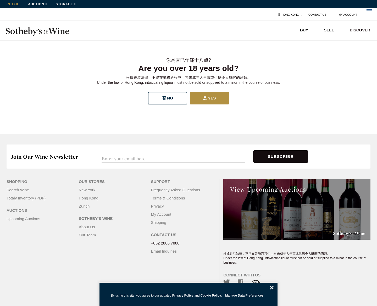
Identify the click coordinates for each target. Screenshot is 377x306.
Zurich (84, 206)
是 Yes (209, 98)
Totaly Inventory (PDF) (26, 198)
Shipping (158, 222)
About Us (87, 227)
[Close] (271, 287)
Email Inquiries (164, 251)
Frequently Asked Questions (175, 190)
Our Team (87, 235)
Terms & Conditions (168, 198)
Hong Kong (88, 198)
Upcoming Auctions (23, 218)
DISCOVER (360, 30)
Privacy (157, 206)
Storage (64, 4)
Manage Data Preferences (244, 295)
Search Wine (18, 190)
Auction (36, 4)
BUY (304, 30)
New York (87, 190)
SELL (329, 30)
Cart (366, 15)
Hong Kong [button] (288, 14)
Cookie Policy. (211, 295)
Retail (13, 4)
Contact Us (317, 14)
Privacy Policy (182, 295)
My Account (348, 14)
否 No (167, 98)
